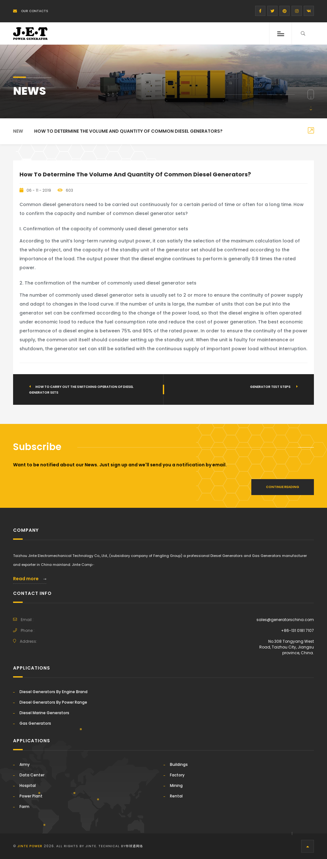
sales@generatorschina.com (285, 619)
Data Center (31, 775)
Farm (24, 806)
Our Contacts (30, 11)
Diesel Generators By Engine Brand (53, 691)
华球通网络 (134, 846)
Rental (176, 796)
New (18, 131)
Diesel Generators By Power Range (53, 702)
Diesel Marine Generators (44, 712)
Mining (176, 785)
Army (24, 764)
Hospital (27, 785)
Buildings (179, 764)
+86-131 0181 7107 (297, 630)
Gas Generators (35, 723)
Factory (177, 775)
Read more (29, 578)
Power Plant (30, 796)
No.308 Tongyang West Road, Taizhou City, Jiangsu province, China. (286, 647)
